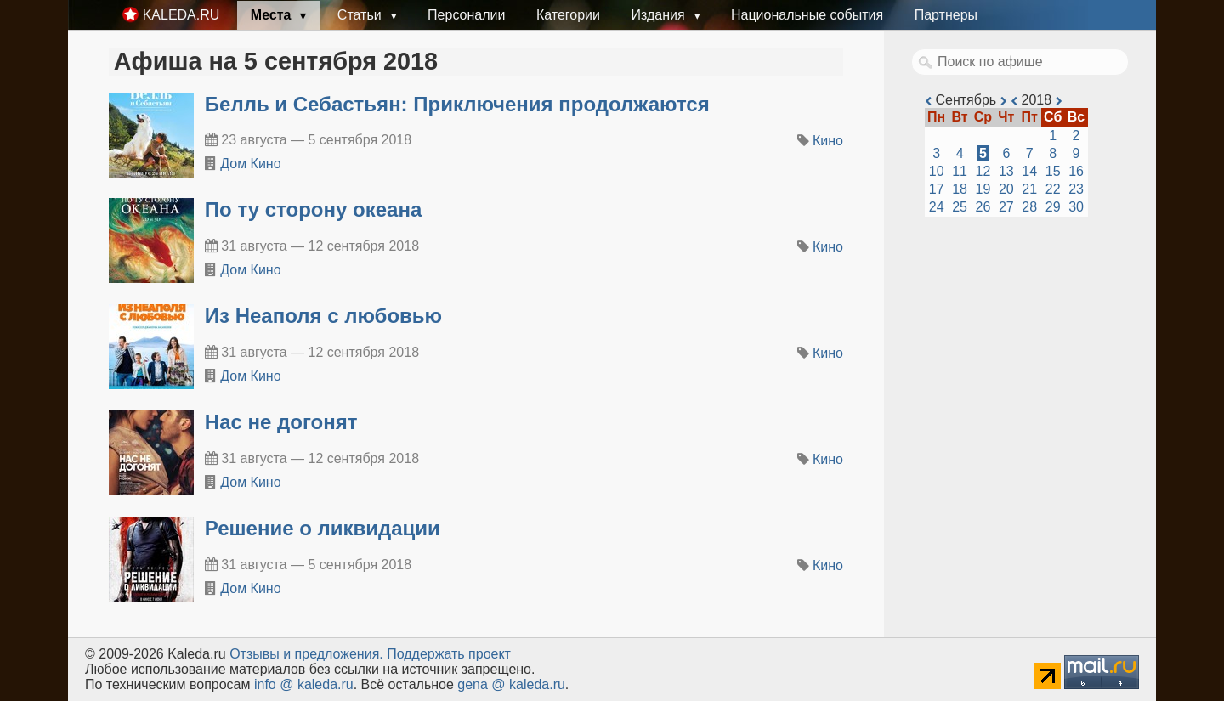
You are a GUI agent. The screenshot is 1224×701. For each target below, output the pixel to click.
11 (959, 171)
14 (1029, 171)
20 (1006, 189)
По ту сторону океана (313, 209)
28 (1029, 207)
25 (959, 207)
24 (936, 207)
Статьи (361, 15)
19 (983, 189)
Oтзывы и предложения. (306, 654)
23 (1076, 189)
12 (983, 171)
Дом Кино (250, 163)
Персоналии (466, 15)
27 (1006, 207)
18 (959, 189)
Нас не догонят (281, 421)
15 (1053, 171)
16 (1076, 171)
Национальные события (807, 15)
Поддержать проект (449, 654)
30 (1076, 207)
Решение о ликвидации (322, 528)
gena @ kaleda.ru (511, 684)
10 (936, 171)
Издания (659, 15)
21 (1029, 189)
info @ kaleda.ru (304, 684)
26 (983, 207)
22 (1053, 189)
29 (1053, 207)
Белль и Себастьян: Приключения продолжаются (457, 104)
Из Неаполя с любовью (323, 315)
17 (936, 189)
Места (273, 15)
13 (1006, 171)
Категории (568, 15)
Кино (828, 140)
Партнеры (946, 15)
